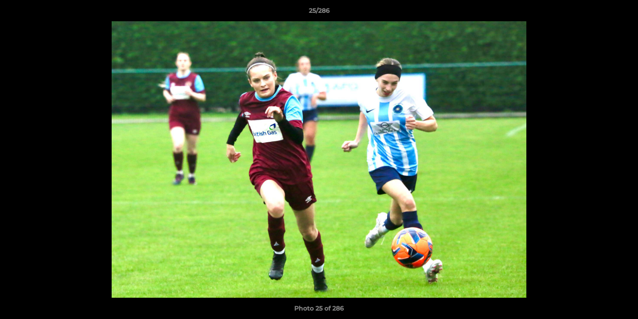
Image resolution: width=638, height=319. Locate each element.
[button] (622, 13)
